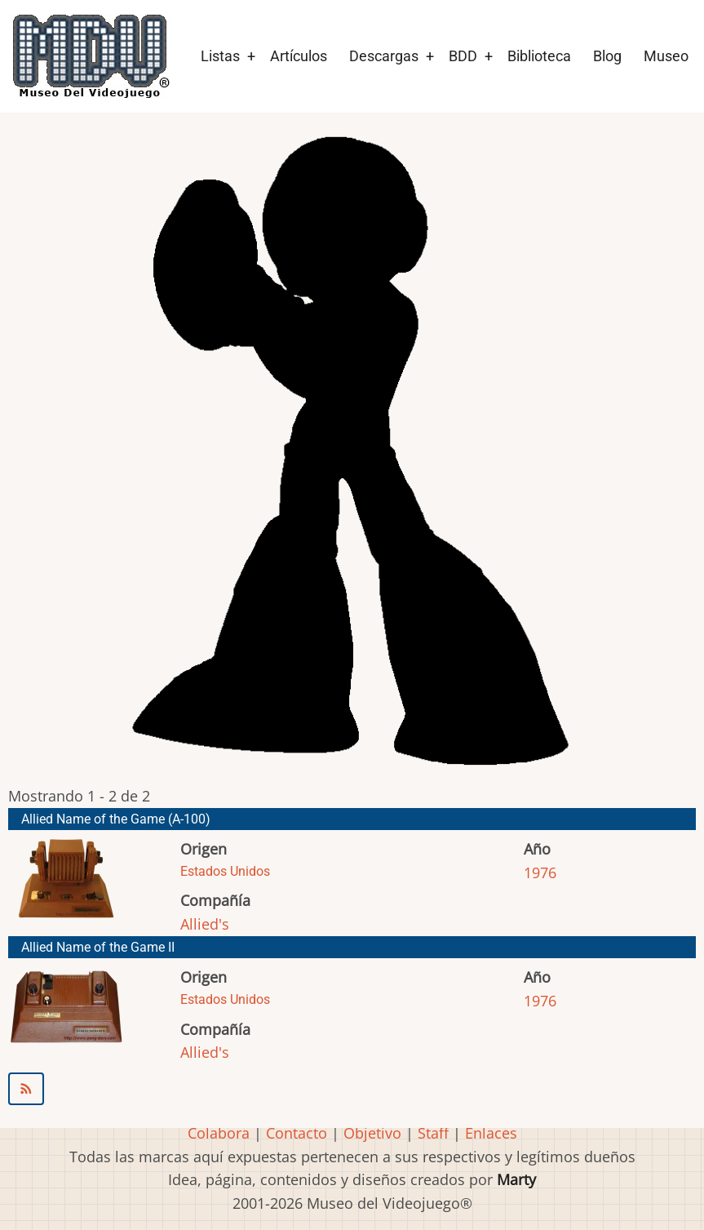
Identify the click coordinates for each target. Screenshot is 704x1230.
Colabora (219, 1133)
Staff (433, 1133)
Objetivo (372, 1133)
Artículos (298, 55)
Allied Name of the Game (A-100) (115, 819)
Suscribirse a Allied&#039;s (352, 1088)
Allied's (204, 924)
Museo (666, 55)
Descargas (383, 55)
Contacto (296, 1133)
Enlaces (491, 1133)
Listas (220, 55)
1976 (540, 872)
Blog (607, 55)
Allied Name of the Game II (98, 947)
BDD (463, 55)
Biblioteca (539, 55)
